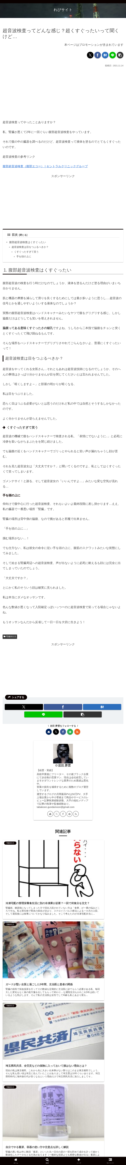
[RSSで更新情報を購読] (77, 732)
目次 (12, 234)
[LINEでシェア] (112, 55)
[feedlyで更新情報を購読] (70, 732)
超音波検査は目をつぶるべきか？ (30, 247)
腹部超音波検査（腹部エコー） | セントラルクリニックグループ (45, 166)
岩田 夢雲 (64, 765)
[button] (120, 55)
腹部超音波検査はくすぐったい (27, 242)
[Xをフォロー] (56, 732)
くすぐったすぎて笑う (26, 251)
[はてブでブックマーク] (105, 55)
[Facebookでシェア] (97, 55)
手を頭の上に (23, 256)
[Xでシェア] (90, 55)
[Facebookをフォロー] (63, 732)
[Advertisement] (63, 92)
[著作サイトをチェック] (49, 732)
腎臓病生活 (10, 636)
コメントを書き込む (65, 1134)
